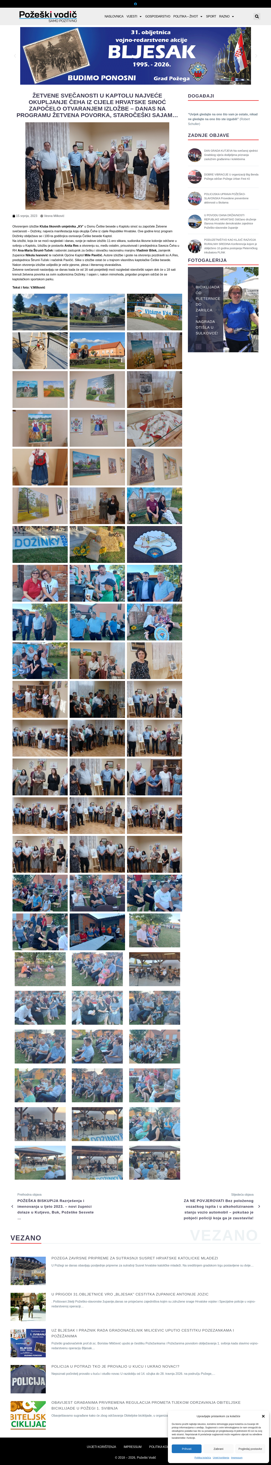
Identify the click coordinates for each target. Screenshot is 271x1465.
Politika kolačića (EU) (166, 1446)
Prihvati (187, 1448)
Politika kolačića (202, 1457)
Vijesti (134, 16)
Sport (211, 16)
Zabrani (218, 1448)
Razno (227, 16)
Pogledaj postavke (250, 1448)
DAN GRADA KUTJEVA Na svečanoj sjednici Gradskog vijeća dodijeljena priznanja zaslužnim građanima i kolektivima (231, 155)
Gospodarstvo (157, 16)
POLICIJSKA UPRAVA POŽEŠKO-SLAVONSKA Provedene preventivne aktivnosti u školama (226, 198)
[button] (263, 1416)
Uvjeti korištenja (221, 1457)
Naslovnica (114, 16)
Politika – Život (188, 16)
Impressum (236, 1457)
